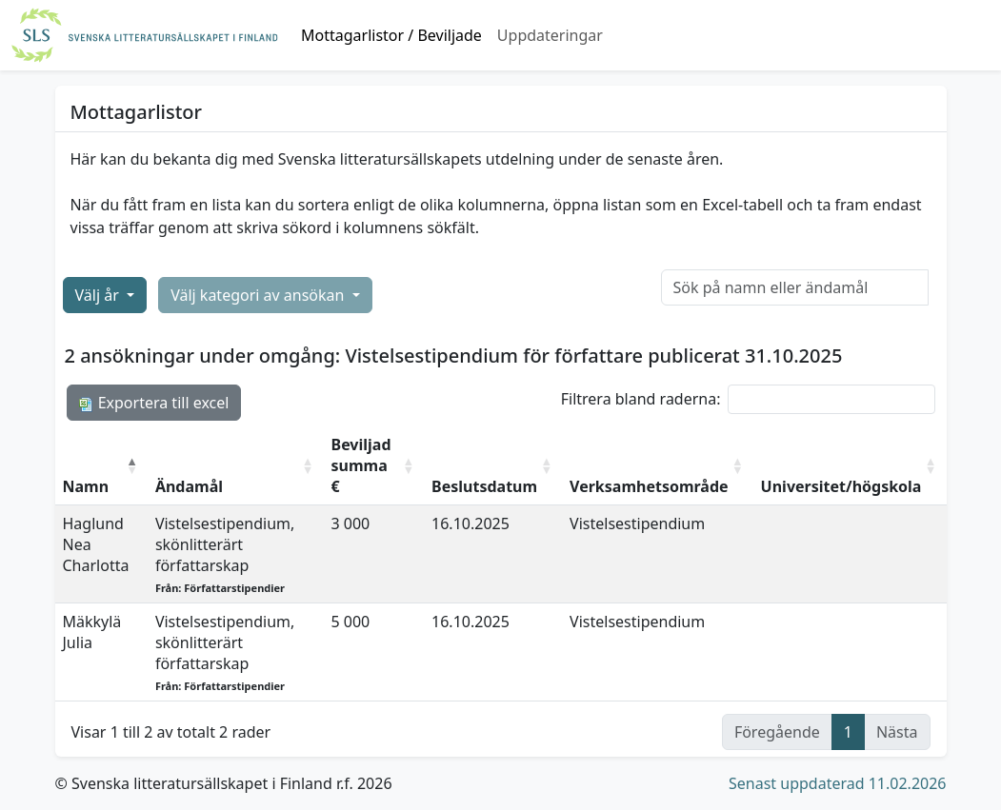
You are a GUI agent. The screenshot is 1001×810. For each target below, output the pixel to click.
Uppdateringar (550, 35)
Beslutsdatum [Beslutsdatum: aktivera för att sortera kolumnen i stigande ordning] (484, 486)
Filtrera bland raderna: (748, 399)
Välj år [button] (99, 295)
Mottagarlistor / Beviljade (391, 35)
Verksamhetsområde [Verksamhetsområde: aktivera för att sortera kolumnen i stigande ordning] (649, 486)
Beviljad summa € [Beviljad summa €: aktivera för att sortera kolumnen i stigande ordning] (361, 465)
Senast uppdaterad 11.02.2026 (838, 783)
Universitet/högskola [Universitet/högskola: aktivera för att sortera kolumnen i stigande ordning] (841, 486)
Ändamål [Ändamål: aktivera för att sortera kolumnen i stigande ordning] (189, 486)
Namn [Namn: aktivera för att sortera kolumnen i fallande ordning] (86, 486)
